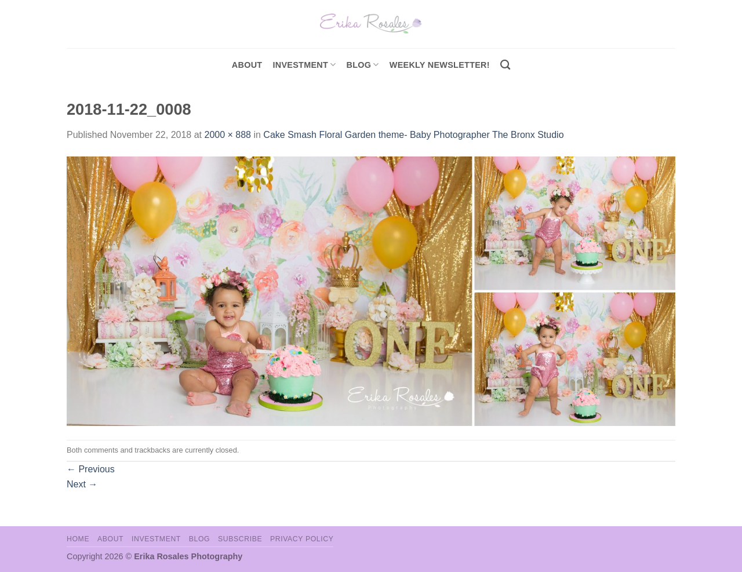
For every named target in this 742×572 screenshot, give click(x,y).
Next (82, 484)
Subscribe (240, 539)
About (247, 65)
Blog (363, 64)
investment (304, 64)
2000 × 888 (227, 135)
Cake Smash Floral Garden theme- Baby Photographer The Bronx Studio (413, 135)
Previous (91, 469)
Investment (156, 539)
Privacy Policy (301, 539)
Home (78, 539)
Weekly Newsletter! (440, 65)
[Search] (505, 65)
